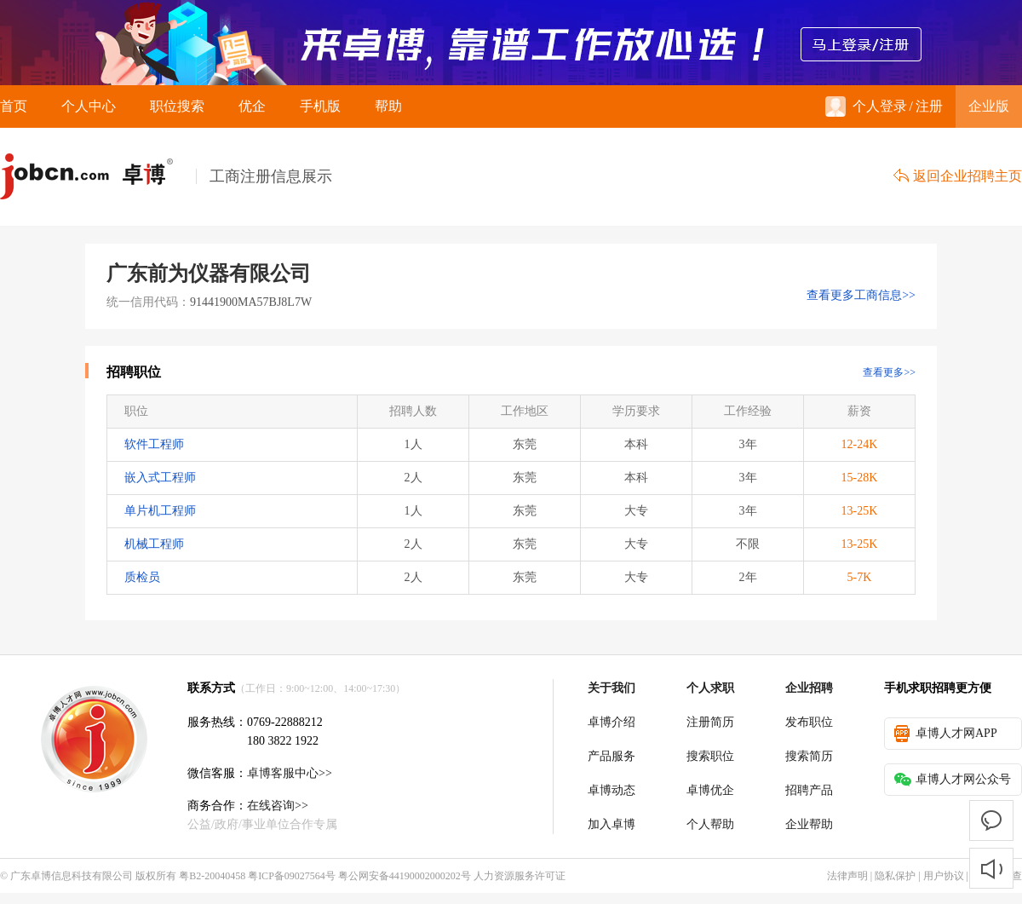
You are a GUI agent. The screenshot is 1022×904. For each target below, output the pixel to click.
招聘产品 (809, 790)
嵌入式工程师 (160, 477)
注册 (929, 106)
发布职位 (809, 722)
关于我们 (611, 688)
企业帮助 (809, 824)
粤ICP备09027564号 (292, 876)
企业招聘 (809, 688)
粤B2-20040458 (212, 876)
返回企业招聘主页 (957, 176)
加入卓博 (611, 824)
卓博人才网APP (945, 733)
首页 (13, 106)
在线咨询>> (277, 805)
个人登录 (866, 106)
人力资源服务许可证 (520, 876)
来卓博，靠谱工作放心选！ (511, 42)
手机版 (320, 106)
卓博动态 (611, 790)
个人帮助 (710, 824)
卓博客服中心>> (289, 773)
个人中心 (88, 106)
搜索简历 (809, 756)
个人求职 (710, 688)
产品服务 (611, 756)
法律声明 (847, 876)
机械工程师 (154, 544)
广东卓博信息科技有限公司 (71, 876)
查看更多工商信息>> (861, 295)
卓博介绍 (611, 722)
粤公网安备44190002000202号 (404, 876)
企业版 (988, 106)
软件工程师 (154, 444)
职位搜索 (177, 106)
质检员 (142, 577)
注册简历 (710, 722)
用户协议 (943, 876)
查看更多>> (889, 372)
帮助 (388, 106)
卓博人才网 (98, 177)
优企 (252, 106)
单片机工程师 (160, 510)
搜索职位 (710, 756)
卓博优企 (710, 790)
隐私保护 (895, 876)
